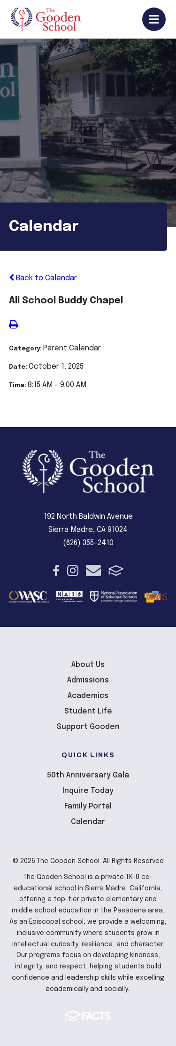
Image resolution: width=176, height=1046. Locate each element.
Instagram (72, 570)
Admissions (88, 680)
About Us (88, 665)
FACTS (116, 570)
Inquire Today (88, 791)
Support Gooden (88, 727)
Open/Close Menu (154, 19)
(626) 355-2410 (88, 543)
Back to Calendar (43, 278)
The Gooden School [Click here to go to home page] (46, 19)
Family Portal (88, 806)
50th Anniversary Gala (88, 775)
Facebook (56, 570)
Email (93, 570)
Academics (88, 696)
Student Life (88, 711)
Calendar (88, 822)
